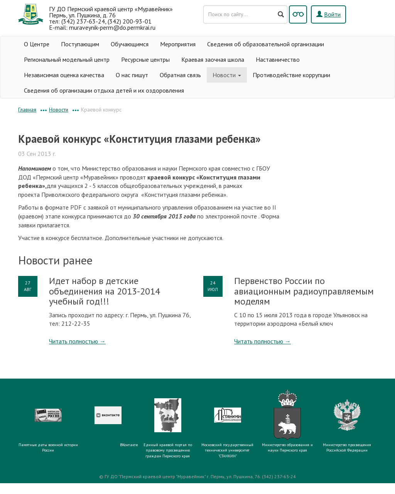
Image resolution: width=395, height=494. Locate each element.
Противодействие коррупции (291, 75)
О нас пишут (132, 75)
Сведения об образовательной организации (265, 44)
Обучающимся (130, 44)
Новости (227, 75)
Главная (27, 109)
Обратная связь (180, 75)
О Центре (36, 44)
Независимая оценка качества (64, 75)
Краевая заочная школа (212, 59)
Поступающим (80, 44)
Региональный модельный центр (67, 59)
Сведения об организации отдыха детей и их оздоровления (104, 90)
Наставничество (278, 59)
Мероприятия (178, 44)
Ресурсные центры (145, 59)
